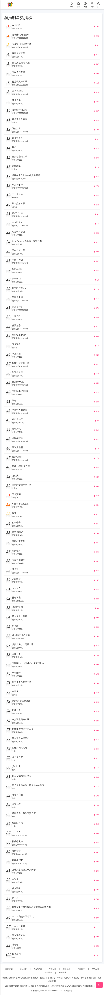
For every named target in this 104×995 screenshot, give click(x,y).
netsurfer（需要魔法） (63, 991)
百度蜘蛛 (52, 969)
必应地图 (81, 969)
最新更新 (9, 969)
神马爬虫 (62, 972)
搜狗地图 (48, 972)
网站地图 (23, 969)
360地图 (95, 969)
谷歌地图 (66, 969)
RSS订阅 (38, 969)
